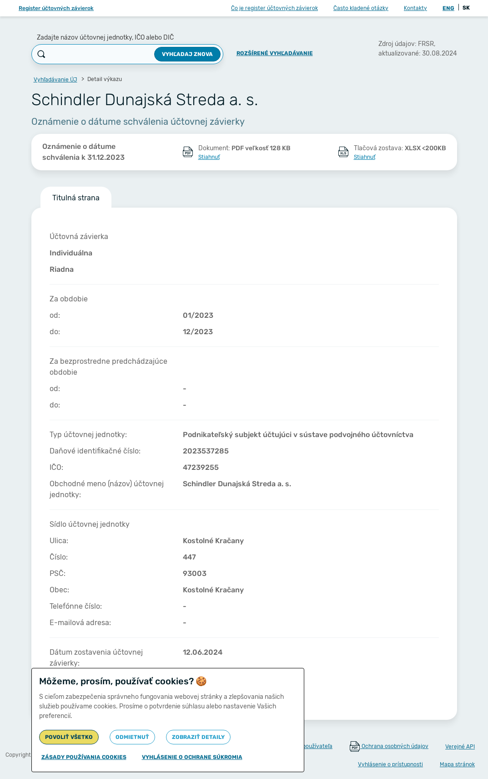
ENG (448, 8)
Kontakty (415, 8)
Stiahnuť (209, 157)
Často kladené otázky (360, 8)
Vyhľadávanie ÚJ (55, 79)
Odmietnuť (132, 737)
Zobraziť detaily (198, 737)
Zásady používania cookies (83, 757)
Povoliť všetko (69, 737)
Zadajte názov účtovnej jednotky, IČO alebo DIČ (105, 37)
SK (466, 8)
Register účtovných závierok (56, 8)
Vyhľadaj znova (187, 54)
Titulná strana (76, 197)
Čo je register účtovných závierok (274, 8)
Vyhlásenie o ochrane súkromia (192, 757)
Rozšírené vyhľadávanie (274, 53)
